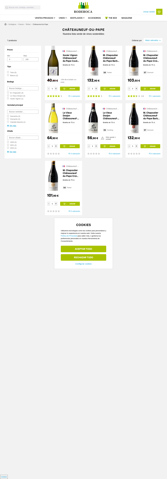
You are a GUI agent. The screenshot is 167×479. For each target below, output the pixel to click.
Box (113, 18)
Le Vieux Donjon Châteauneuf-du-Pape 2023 (110, 115)
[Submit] (7, 7)
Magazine (126, 18)
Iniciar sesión (149, 12)
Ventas (44, 18)
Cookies (4, 477)
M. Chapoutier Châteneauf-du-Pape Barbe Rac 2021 (111, 58)
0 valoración (75, 154)
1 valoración (75, 96)
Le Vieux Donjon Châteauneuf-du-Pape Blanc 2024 (70, 115)
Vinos (62, 18)
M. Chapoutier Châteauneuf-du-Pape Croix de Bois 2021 (70, 173)
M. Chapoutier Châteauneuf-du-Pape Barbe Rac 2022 (151, 115)
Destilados (76, 18)
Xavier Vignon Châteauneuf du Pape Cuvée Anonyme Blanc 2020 (71, 58)
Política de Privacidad (69, 236)
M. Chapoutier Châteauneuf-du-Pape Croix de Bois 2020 (150, 58)
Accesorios (94, 18)
